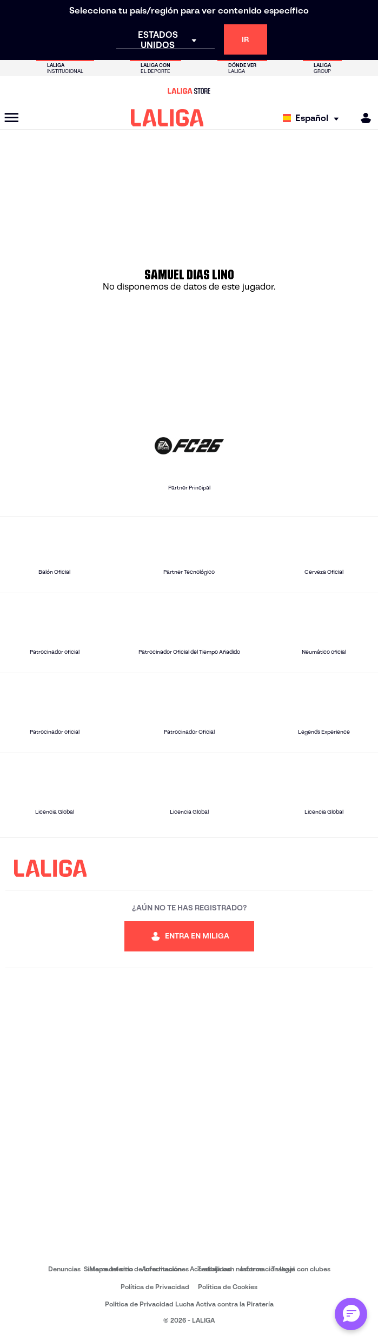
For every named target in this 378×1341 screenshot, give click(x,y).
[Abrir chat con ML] (351, 1314)
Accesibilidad (211, 1268)
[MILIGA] (362, 118)
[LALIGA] (167, 117)
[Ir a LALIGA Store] (189, 90)
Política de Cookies (227, 1286)
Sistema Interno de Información (132, 1268)
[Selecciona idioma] (313, 118)
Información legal (268, 1268)
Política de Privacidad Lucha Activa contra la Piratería (189, 1304)
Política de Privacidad (155, 1286)
